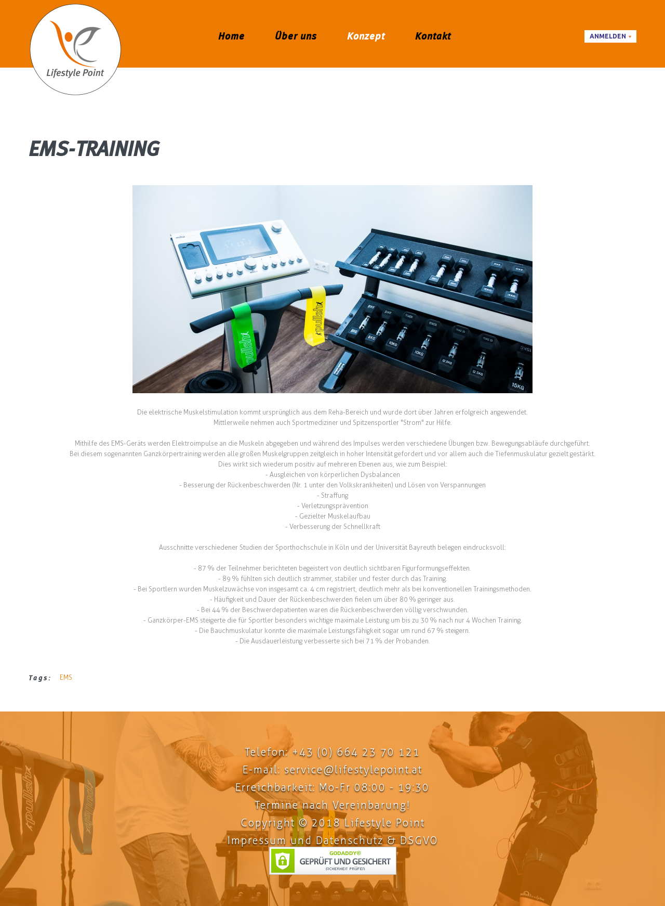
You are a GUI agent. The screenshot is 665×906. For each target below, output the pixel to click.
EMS (66, 677)
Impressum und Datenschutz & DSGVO (333, 840)
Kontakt (433, 36)
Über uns (296, 36)
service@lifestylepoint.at (353, 769)
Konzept (366, 36)
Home (231, 36)
